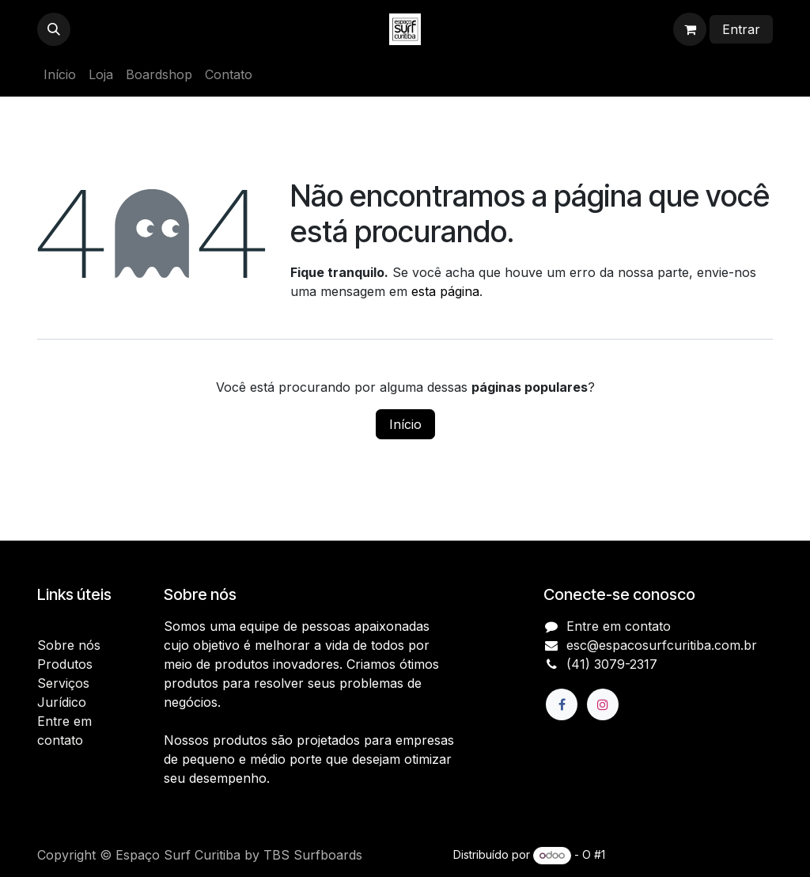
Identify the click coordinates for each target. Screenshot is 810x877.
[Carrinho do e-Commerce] (689, 29)
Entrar (741, 29)
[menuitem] (59, 74)
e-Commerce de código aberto (690, 854)
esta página (445, 291)
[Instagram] (603, 704)
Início (405, 424)
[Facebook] (561, 704)
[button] (53, 29)
